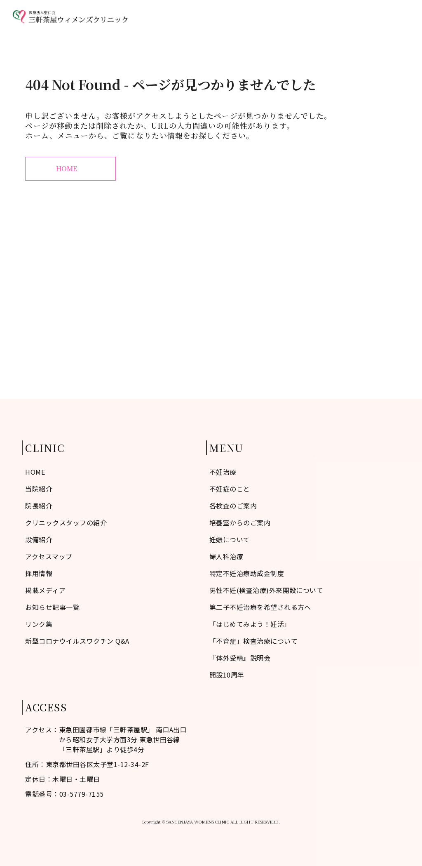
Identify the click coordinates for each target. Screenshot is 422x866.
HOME (160, 16)
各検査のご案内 (233, 506)
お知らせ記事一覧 (52, 607)
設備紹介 (38, 539)
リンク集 (38, 624)
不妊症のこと (197, 16)
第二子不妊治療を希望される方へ (260, 607)
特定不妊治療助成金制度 (246, 573)
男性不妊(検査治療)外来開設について (266, 590)
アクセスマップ (353, 16)
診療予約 (396, 16)
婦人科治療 (307, 16)
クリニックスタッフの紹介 (66, 522)
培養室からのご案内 (239, 522)
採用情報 (38, 573)
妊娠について (229, 539)
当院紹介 (237, 16)
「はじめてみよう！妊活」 (250, 624)
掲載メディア (45, 590)
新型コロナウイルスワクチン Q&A (77, 641)
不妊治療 (270, 16)
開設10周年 (226, 675)
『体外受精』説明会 (239, 658)
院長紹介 (38, 506)
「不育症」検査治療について (253, 641)
